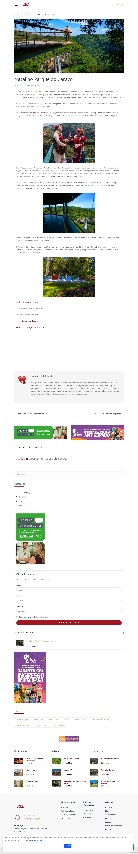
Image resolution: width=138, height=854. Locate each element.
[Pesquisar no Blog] (69, 474)
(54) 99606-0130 (31, 818)
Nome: (18, 585)
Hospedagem (38, 720)
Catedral (47, 725)
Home (16, 14)
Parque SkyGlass (22, 725)
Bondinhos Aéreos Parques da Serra (39, 641)
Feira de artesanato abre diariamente (31, 414)
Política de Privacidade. (34, 840)
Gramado (64, 807)
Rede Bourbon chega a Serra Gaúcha (30, 327)
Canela (46, 91)
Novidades (21, 497)
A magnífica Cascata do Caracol (28, 321)
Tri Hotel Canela (108, 770)
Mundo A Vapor (70, 770)
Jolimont (66, 720)
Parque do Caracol (38, 113)
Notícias (20, 505)
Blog (27, 14)
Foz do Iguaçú (66, 818)
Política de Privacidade (113, 826)
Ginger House (31, 770)
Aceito (68, 846)
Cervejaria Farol (32, 781)
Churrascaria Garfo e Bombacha (34, 760)
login (24, 459)
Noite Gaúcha (53, 720)
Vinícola (36, 725)
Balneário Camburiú (68, 815)
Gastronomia (60, 725)
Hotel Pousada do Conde (111, 759)
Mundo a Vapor (22, 720)
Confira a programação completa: (28, 302)
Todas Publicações (24, 492)
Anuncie (108, 829)
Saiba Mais (31, 646)
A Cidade (108, 807)
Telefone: (19, 606)
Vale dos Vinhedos (68, 811)
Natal (103, 91)
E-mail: (18, 596)
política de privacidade (40, 617)
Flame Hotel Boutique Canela (110, 782)
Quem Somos (110, 815)
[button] (122, 4)
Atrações (20, 501)
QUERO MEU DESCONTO (69, 622)
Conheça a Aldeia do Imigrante (109, 414)
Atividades (87, 814)
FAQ (106, 818)
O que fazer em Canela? (100, 720)
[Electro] (26, 4)
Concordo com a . (34, 617)
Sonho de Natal (80, 720)
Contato (108, 822)
